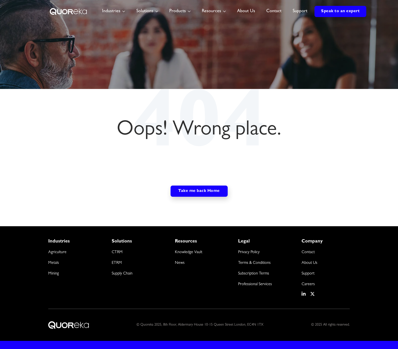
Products (177, 11)
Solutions (144, 11)
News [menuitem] (180, 263)
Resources (211, 11)
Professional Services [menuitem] (255, 284)
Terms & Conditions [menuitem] (254, 263)
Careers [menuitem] (308, 284)
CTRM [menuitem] (117, 252)
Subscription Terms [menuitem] (253, 274)
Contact (273, 11)
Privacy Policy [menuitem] (249, 252)
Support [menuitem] (308, 274)
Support (300, 11)
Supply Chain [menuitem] (122, 274)
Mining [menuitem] (53, 274)
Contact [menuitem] (308, 252)
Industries (111, 11)
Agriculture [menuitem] (57, 252)
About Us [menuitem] (309, 263)
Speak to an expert (340, 11)
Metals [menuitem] (53, 263)
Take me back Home (199, 191)
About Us (246, 11)
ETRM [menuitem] (117, 263)
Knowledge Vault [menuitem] (188, 252)
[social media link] (304, 294)
